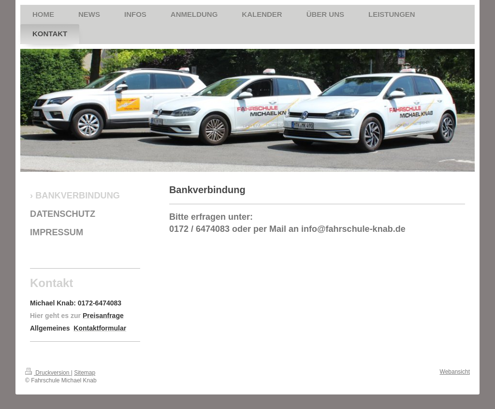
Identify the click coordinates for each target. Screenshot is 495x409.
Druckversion (48, 372)
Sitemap (84, 372)
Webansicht (455, 371)
